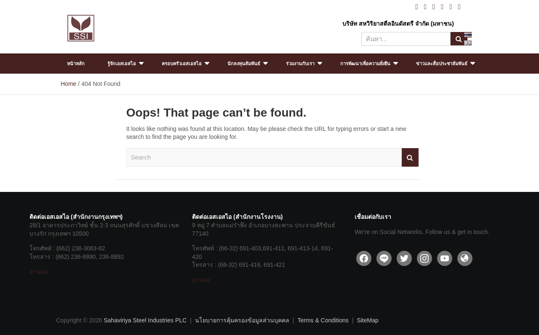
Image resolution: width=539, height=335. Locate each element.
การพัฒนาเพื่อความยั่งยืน (365, 63)
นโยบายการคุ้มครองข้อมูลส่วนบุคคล (242, 320)
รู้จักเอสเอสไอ (121, 63)
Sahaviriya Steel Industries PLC (145, 320)
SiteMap (367, 320)
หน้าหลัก (76, 63)
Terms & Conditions (322, 320)
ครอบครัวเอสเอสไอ (182, 63)
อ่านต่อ (38, 271)
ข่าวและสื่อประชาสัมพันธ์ (441, 63)
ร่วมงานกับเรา (300, 63)
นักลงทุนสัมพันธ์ (243, 63)
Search (459, 38)
